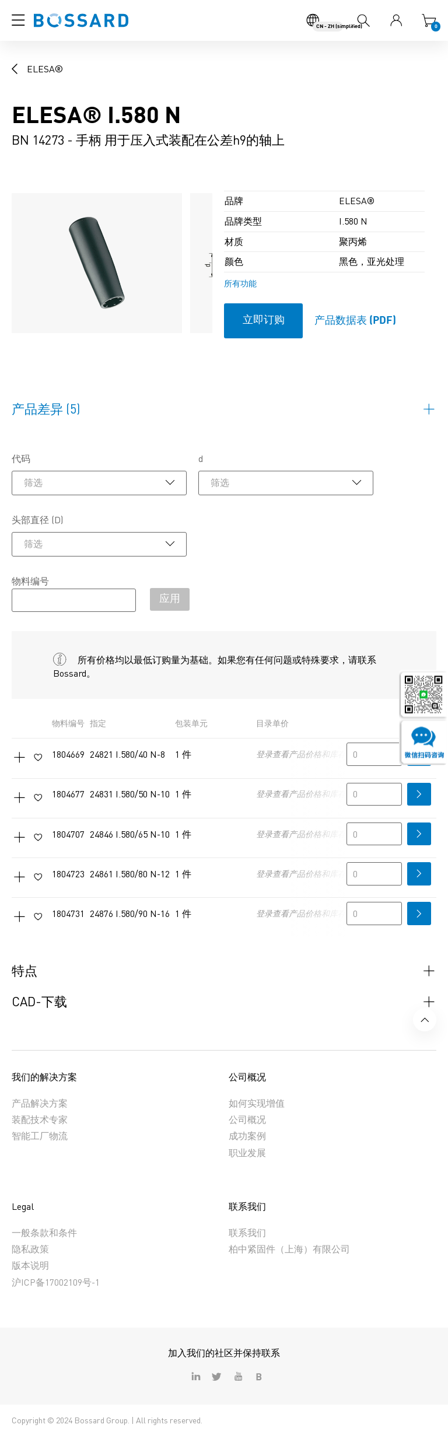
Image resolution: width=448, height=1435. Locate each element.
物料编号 (30, 581)
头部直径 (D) (37, 520)
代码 (21, 458)
